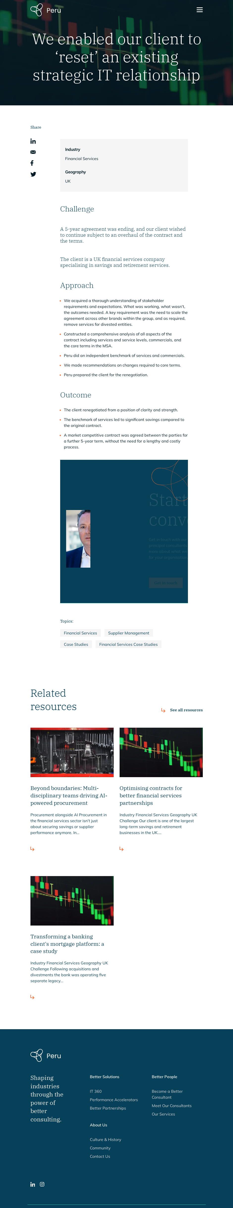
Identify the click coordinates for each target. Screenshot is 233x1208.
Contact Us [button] (100, 1156)
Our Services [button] (163, 1114)
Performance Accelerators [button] (114, 1099)
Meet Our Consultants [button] (172, 1105)
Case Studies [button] (76, 644)
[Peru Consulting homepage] (45, 9)
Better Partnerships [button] (108, 1108)
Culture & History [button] (105, 1139)
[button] (33, 141)
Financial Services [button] (80, 632)
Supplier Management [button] (128, 632)
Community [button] (100, 1147)
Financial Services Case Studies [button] (128, 644)
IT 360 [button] (96, 1091)
